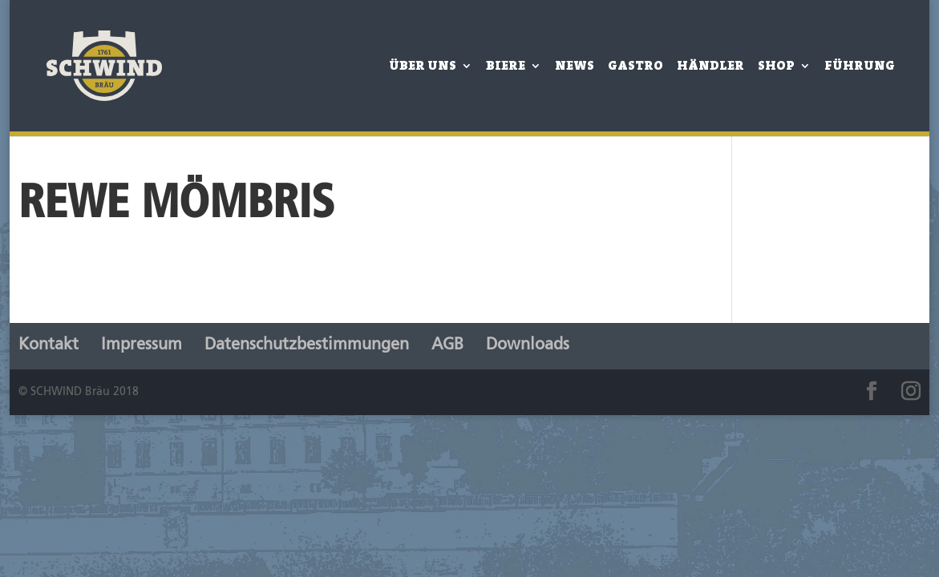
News (574, 67)
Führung (859, 67)
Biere (505, 67)
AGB (447, 345)
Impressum (141, 345)
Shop (776, 67)
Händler (710, 67)
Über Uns (422, 67)
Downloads (527, 345)
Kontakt (48, 345)
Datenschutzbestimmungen (306, 345)
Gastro (635, 67)
